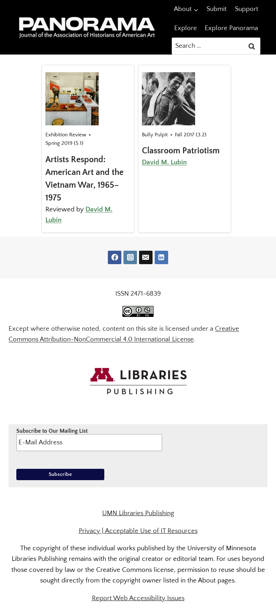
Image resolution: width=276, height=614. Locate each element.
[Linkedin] (161, 257)
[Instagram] (130, 257)
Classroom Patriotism (181, 150)
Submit (216, 9)
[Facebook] (114, 257)
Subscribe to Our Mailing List (89, 439)
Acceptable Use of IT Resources (151, 531)
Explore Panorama (231, 28)
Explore (185, 28)
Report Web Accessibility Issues (138, 598)
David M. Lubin (164, 162)
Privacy (89, 531)
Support (246, 9)
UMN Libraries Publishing (138, 513)
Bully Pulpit (155, 135)
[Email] (146, 257)
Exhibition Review (65, 135)
